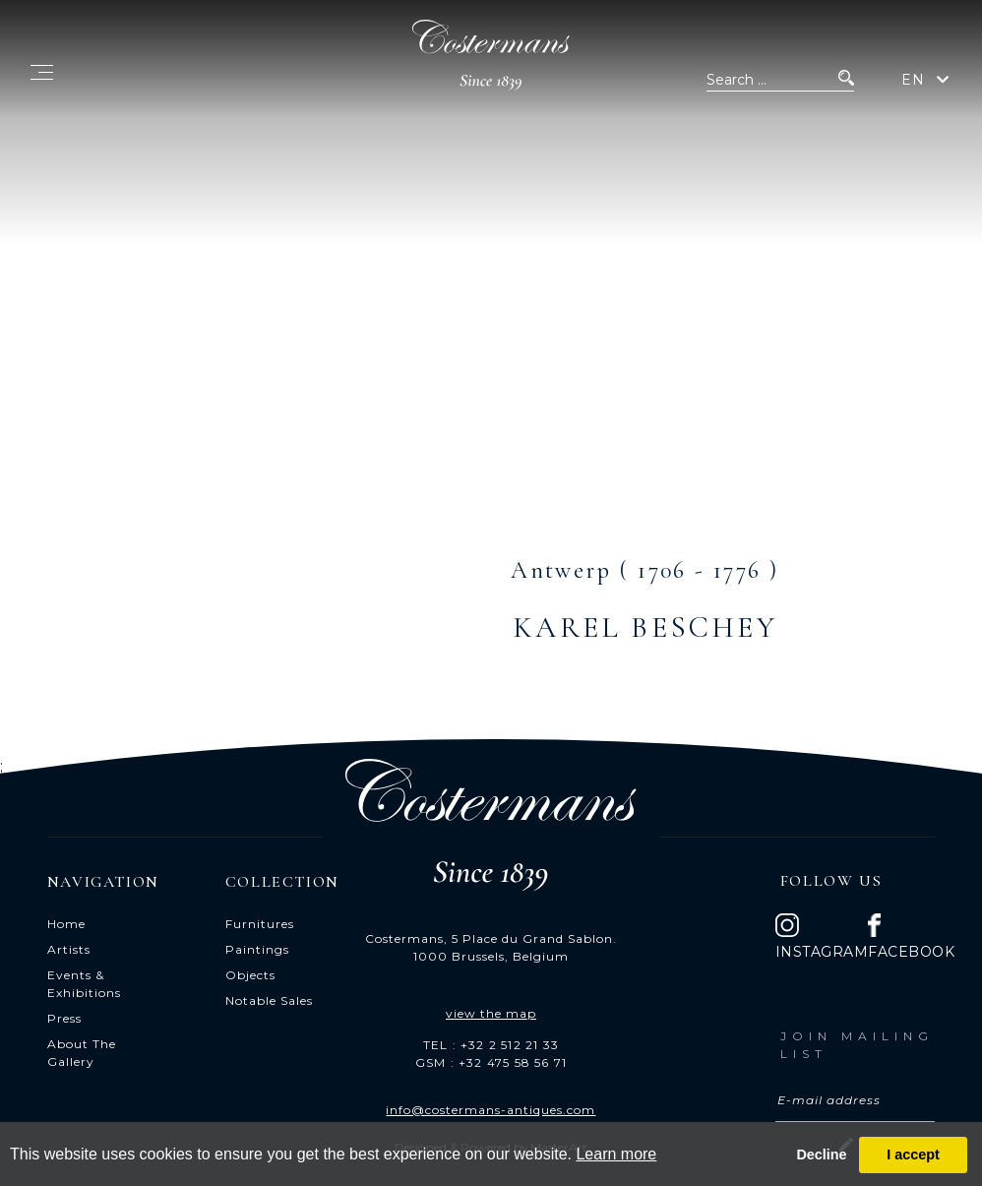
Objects (250, 975)
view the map (491, 1013)
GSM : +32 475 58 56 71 (491, 1062)
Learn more (616, 1154)
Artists (69, 949)
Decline (821, 1154)
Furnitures (259, 923)
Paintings (257, 949)
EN (913, 80)
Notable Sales (269, 1000)
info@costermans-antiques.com (490, 1109)
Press (64, 1018)
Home (66, 923)
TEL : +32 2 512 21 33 (491, 1044)
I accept (913, 1154)
